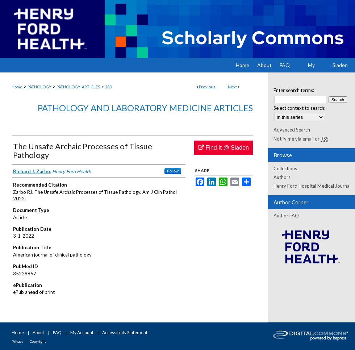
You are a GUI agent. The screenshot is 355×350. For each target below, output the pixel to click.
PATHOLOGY (39, 86)
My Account (81, 332)
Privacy (17, 341)
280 (108, 86)
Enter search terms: (293, 90)
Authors (282, 177)
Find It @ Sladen (223, 148)
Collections (285, 168)
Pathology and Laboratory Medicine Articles (145, 108)
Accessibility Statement (124, 332)
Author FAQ (286, 215)
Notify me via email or (301, 139)
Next (232, 86)
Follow (173, 171)
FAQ (57, 332)
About (38, 332)
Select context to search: (299, 108)
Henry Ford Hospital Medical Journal (312, 186)
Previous (207, 86)
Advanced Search (291, 130)
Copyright (38, 341)
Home (17, 86)
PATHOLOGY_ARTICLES (78, 86)
